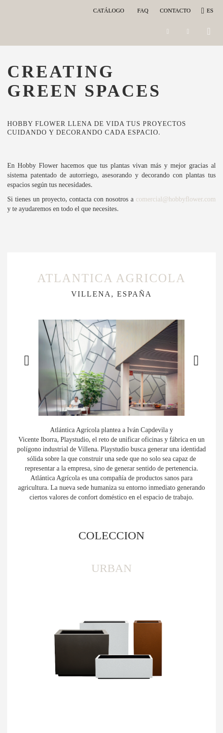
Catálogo (110, 10)
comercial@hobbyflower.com (176, 199)
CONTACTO (175, 10)
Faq (142, 10)
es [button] (207, 10)
